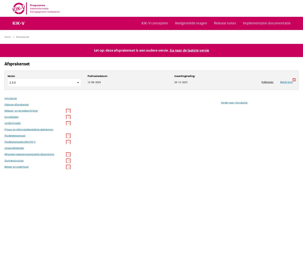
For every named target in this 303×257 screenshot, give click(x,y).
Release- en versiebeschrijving (21, 110)
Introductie (10, 98)
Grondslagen (11, 117)
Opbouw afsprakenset (16, 104)
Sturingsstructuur (14, 160)
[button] (68, 111)
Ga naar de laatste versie (189, 50)
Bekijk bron (287, 81)
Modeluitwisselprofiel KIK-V (20, 141)
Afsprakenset (17, 64)
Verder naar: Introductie (234, 102)
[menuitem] (37, 132)
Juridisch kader (12, 123)
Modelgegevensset (15, 135)
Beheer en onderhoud (16, 166)
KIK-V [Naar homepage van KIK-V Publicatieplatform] (18, 23)
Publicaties (267, 82)
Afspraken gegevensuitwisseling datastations (29, 154)
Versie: (11, 76)
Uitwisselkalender (14, 148)
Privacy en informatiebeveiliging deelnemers (28, 129)
